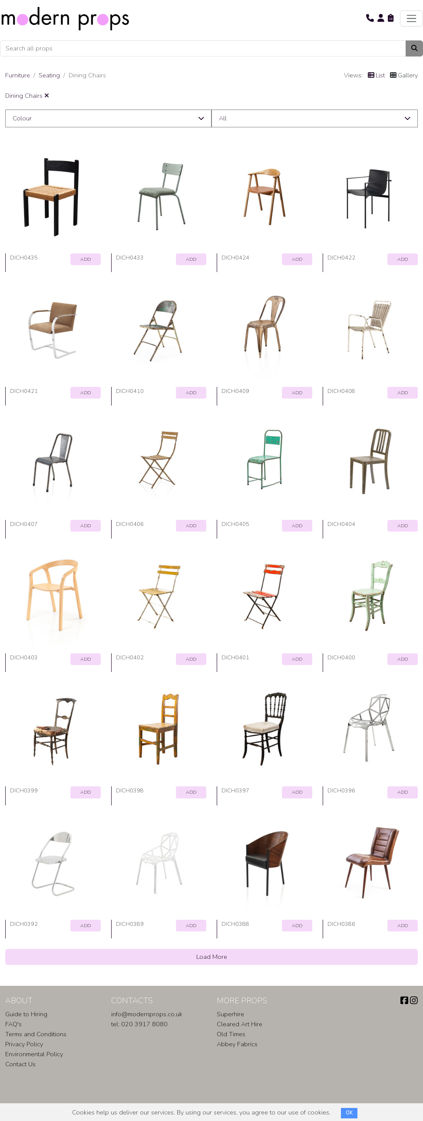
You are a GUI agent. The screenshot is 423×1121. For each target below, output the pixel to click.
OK (349, 1113)
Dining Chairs (27, 95)
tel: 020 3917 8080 (139, 1024)
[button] (370, 18)
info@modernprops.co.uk (146, 1014)
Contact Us (20, 1064)
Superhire (230, 1014)
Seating (49, 75)
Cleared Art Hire (239, 1024)
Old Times (231, 1034)
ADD (85, 259)
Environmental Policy (34, 1054)
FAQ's (13, 1024)
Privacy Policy (24, 1044)
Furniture (17, 75)
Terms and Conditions (35, 1034)
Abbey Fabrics (237, 1044)
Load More (211, 956)
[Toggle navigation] (411, 18)
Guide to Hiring (26, 1014)
